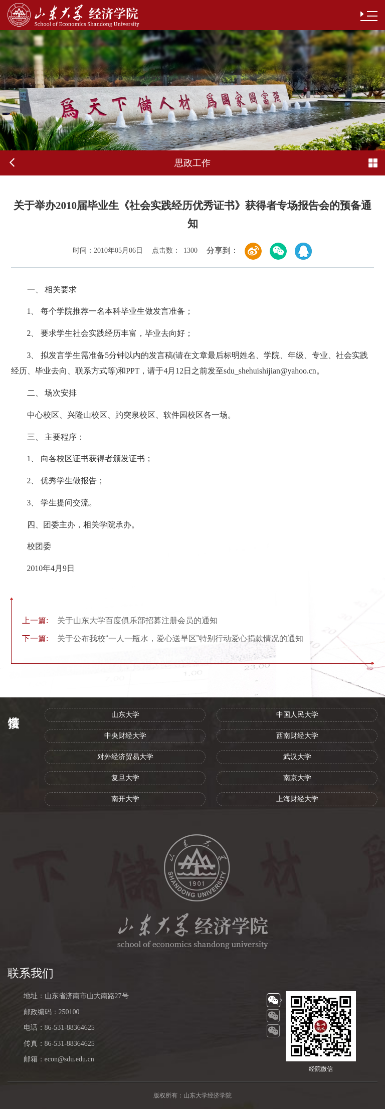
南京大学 (297, 778)
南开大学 (125, 799)
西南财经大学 (297, 736)
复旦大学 (125, 778)
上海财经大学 (297, 799)
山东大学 (125, 714)
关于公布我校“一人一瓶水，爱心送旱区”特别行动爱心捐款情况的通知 (162, 638)
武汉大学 (297, 757)
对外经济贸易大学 (125, 757)
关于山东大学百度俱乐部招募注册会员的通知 (120, 620)
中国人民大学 (297, 714)
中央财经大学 (125, 736)
